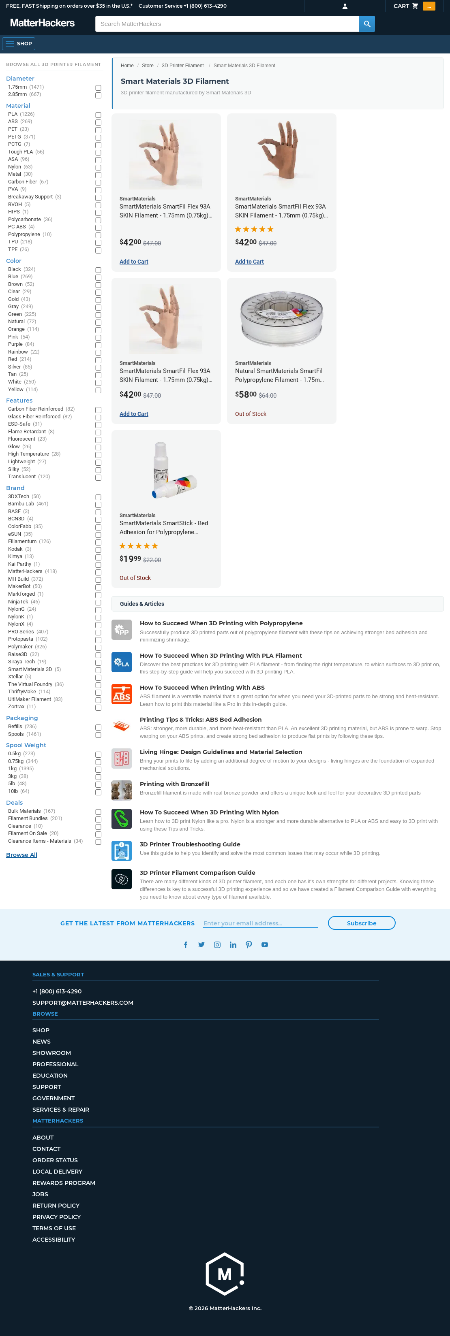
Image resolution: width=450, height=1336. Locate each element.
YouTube (264, 945)
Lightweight (27, 462)
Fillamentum (29, 541)
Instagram (217, 945)
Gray (20, 307)
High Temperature (34, 454)
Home (127, 65)
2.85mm (24, 94)
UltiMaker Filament (35, 699)
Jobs (40, 1194)
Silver (20, 367)
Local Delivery (57, 1171)
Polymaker (27, 647)
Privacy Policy (56, 1217)
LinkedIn (233, 945)
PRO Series (28, 632)
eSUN (20, 534)
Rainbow (24, 352)
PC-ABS (21, 227)
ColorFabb (25, 527)
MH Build (25, 579)
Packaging (22, 718)
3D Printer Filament (183, 65)
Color (13, 260)
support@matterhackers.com (82, 1002)
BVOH (19, 205)
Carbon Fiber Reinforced (41, 409)
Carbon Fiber (28, 182)
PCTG (19, 144)
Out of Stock (250, 414)
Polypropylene (30, 235)
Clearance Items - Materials (45, 841)
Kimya (21, 556)
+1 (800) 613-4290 (205, 6)
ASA (19, 159)
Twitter (201, 945)
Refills (22, 727)
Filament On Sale (33, 833)
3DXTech (24, 497)
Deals (14, 802)
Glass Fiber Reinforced (40, 417)
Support (46, 1087)
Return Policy (55, 1205)
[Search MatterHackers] (367, 24)
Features (19, 400)
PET (18, 129)
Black (22, 269)
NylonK (20, 617)
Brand (15, 488)
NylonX (20, 624)
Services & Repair (60, 1109)
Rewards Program (63, 1183)
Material (18, 105)
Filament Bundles (35, 818)
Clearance (25, 826)
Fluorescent (27, 439)
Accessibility (53, 1239)
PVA (17, 189)
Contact (46, 1149)
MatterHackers (32, 571)
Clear (20, 292)
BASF (19, 512)
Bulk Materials (32, 811)
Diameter (20, 78)
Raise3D (23, 654)
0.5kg (21, 754)
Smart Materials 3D (34, 669)
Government (53, 1098)
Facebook (185, 945)
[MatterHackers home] (225, 1275)
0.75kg (23, 761)
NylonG (22, 609)
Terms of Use (54, 1228)
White (22, 382)
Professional (55, 1064)
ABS (20, 122)
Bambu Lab (28, 504)
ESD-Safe (25, 424)
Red (20, 359)
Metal (20, 174)
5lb (17, 784)
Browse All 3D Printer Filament (53, 64)
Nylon (20, 167)
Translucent (29, 477)
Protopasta (28, 639)
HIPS (18, 212)
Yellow (23, 390)
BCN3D (21, 519)
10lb (19, 791)
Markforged (26, 594)
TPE (18, 250)
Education (50, 1075)
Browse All (21, 855)
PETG (22, 137)
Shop (40, 1030)
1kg (21, 769)
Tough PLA (26, 152)
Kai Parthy (24, 564)
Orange (23, 329)
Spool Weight (26, 745)
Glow (20, 447)
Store (148, 65)
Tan (18, 374)
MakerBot (25, 586)
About (43, 1137)
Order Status (55, 1160)
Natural (22, 322)
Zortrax (22, 707)
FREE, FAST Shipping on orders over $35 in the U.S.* (69, 6)
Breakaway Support (35, 197)
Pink (19, 337)
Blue (20, 277)
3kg (18, 776)
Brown (21, 284)
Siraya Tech (27, 662)
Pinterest (249, 945)
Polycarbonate (30, 220)
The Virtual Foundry (36, 684)
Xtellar (20, 677)
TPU (20, 242)
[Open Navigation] (18, 43)
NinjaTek (24, 602)
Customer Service (160, 6)
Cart (414, 6)
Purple (21, 344)
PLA (21, 114)
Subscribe (362, 923)
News (41, 1041)
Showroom (51, 1053)
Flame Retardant (31, 432)
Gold (19, 299)
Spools (24, 734)
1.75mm (26, 87)
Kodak (20, 549)
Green (22, 314)
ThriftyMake (29, 692)
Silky (19, 469)
